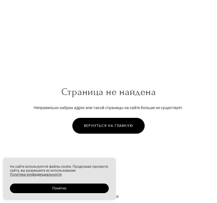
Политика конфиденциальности (36, 174)
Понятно (59, 188)
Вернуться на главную (108, 126)
